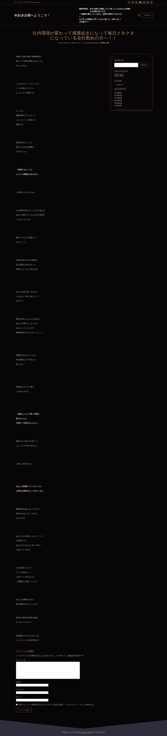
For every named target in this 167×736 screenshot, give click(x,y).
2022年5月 (118, 95)
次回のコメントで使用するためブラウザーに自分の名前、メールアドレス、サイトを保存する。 (57, 704)
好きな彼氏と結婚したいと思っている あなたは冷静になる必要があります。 (110, 10)
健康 (107, 43)
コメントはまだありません (90, 43)
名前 (19, 682)
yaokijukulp (65, 43)
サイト (18, 697)
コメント (20, 660)
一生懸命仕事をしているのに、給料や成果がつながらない (100, 15)
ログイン (120, 84)
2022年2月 (118, 103)
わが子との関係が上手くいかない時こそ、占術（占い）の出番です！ (100, 20)
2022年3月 (118, 100)
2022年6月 (118, 93)
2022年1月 (118, 105)
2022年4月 (118, 98)
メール (20, 689)
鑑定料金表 (83, 9)
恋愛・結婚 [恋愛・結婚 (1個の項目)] (118, 75)
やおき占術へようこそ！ (32, 15)
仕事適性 (103, 43)
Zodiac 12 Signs (86, 732)
